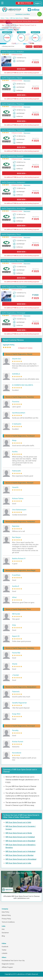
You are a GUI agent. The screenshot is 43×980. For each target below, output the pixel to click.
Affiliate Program (7, 967)
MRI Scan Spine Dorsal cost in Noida (19, 833)
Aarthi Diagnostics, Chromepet (13, 313)
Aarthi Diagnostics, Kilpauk (12, 78)
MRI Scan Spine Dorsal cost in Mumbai (19, 855)
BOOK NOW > (21, 69)
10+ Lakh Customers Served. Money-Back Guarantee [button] (21, 20)
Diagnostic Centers (8, 964)
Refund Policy (6, 915)
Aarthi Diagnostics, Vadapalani (13, 182)
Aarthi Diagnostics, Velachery (13, 261)
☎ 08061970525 (24, 3)
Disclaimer (5, 932)
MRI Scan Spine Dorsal (16, 18)
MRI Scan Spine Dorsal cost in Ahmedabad (21, 859)
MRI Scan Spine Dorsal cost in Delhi (18, 822)
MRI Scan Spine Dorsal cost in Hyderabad (20, 851)
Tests (7, 18)
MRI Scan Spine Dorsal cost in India (18, 863)
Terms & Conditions (8, 922)
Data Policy (5, 912)
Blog (3, 936)
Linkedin (4, 953)
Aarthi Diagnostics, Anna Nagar (14, 208)
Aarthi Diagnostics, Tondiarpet (13, 130)
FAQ (3, 929)
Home (2, 18)
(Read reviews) (26, 80)
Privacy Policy (6, 919)
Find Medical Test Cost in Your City (13, 960)
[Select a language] (38, 3)
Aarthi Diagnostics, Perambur (13, 104)
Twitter (4, 950)
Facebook (5, 946)
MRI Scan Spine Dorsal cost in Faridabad (20, 837)
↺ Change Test (38, 46)
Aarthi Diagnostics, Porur (11, 235)
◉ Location (29, 46)
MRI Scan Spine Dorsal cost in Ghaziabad (20, 841)
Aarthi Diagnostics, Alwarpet (12, 156)
